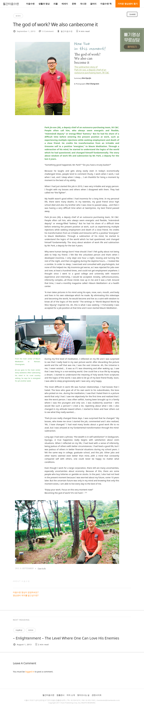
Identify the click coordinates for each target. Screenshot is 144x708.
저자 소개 (71, 695)
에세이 (65, 3)
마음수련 (30, 3)
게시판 (83, 3)
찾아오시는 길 (83, 695)
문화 (74, 3)
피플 (55, 3)
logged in (29, 671)
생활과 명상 (44, 3)
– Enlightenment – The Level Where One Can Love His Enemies (66, 638)
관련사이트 (97, 695)
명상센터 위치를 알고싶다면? (26, 595)
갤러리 (93, 3)
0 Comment (48, 31)
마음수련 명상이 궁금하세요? (26, 592)
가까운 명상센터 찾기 (128, 3)
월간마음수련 (11, 3)
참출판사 (60, 695)
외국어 (18, 16)
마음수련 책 (106, 3)
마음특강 (19, 630)
